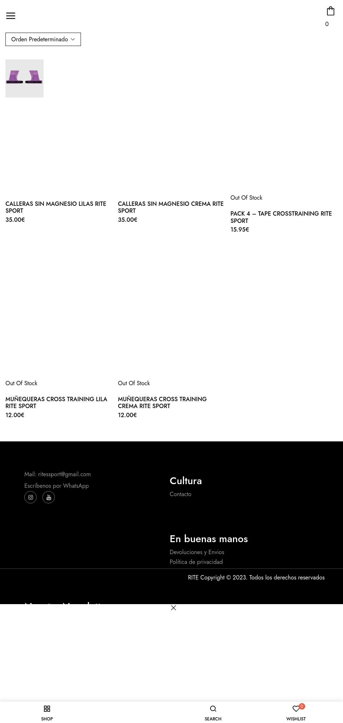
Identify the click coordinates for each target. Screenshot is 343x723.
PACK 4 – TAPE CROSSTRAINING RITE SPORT (281, 217)
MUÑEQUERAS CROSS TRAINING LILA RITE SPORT (56, 403)
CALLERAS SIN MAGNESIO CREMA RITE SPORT (171, 207)
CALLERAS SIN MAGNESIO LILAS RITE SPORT (55, 207)
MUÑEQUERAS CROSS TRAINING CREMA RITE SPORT (162, 403)
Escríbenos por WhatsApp (56, 486)
